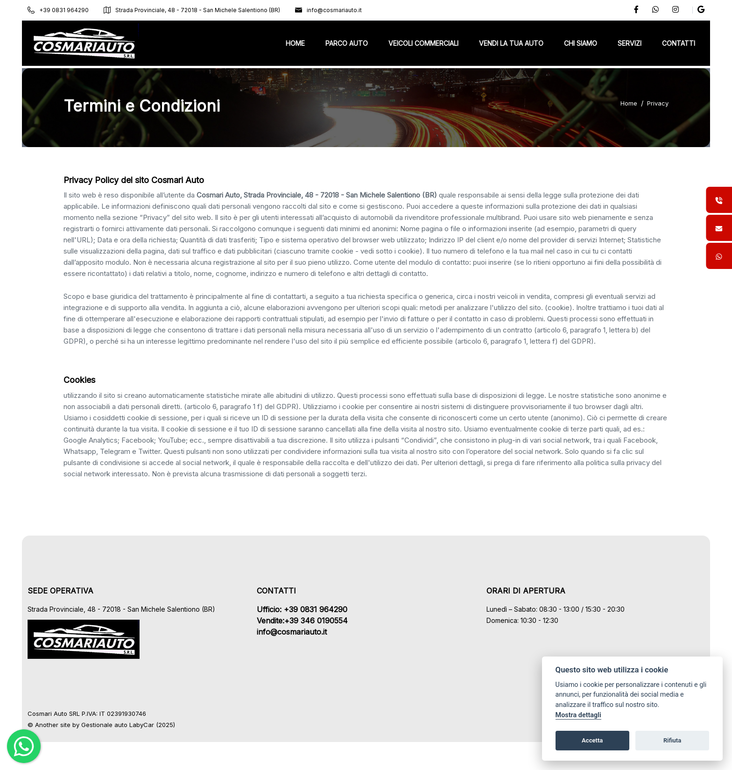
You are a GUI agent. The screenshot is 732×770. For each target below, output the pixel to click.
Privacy (658, 103)
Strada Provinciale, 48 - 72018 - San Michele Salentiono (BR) (198, 10)
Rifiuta (672, 740)
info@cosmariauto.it (334, 10)
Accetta (592, 740)
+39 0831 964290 (64, 10)
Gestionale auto (110, 724)
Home (628, 103)
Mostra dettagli (578, 715)
